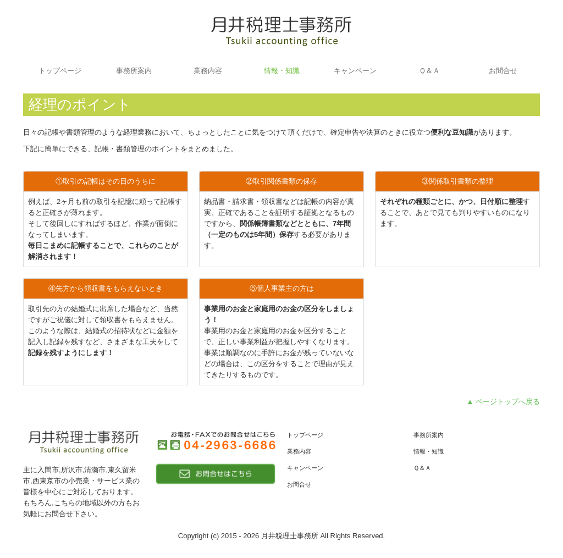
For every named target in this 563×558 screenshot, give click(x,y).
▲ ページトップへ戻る (503, 401)
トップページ (59, 71)
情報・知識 (282, 71)
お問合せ (503, 71)
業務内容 (208, 71)
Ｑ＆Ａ (429, 71)
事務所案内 (134, 71)
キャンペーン (355, 71)
